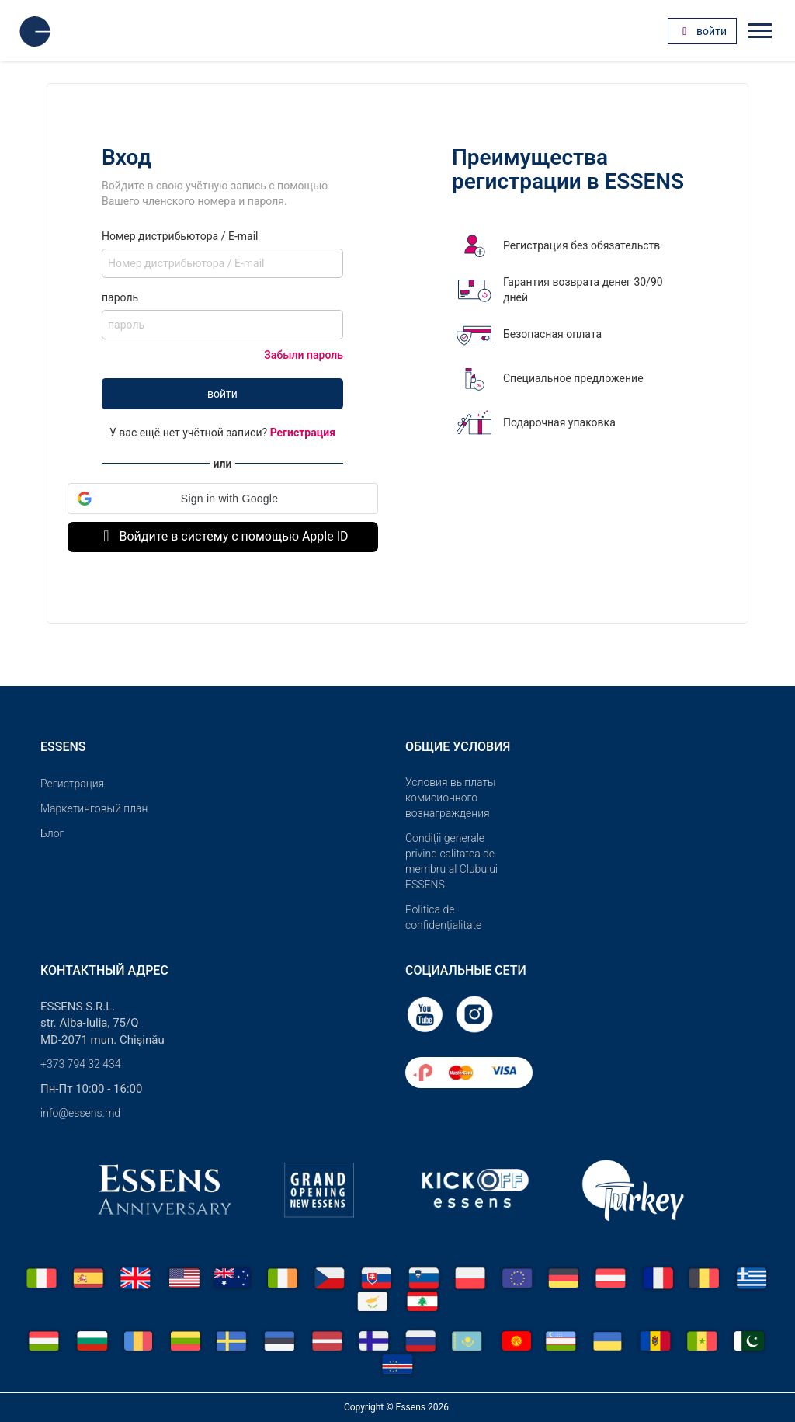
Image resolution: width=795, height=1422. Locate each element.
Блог (52, 833)
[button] (223, 498)
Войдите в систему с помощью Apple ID (222, 536)
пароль (120, 297)
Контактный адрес (104, 970)
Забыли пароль (303, 355)
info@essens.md (80, 1113)
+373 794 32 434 (80, 1064)
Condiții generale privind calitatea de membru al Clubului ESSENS (451, 861)
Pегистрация (72, 783)
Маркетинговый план (94, 808)
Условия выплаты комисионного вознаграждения (450, 797)
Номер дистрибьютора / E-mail (180, 236)
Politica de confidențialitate (443, 917)
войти (222, 394)
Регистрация (302, 432)
